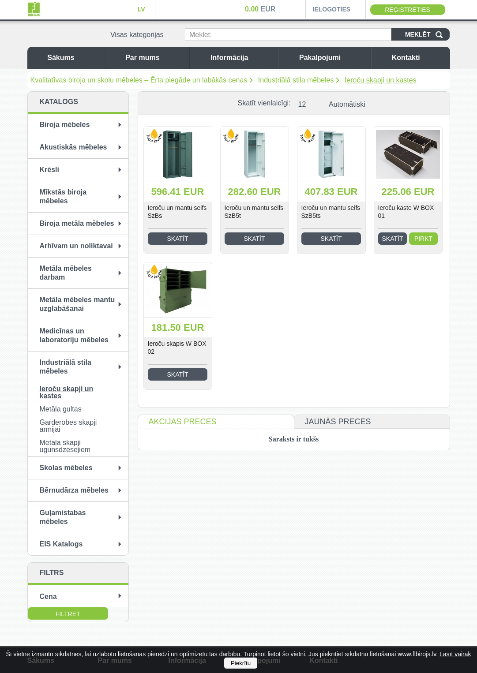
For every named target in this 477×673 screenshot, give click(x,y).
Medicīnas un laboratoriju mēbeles (74, 335)
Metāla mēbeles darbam (66, 273)
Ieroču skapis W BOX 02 (177, 347)
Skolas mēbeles (66, 467)
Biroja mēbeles (65, 124)
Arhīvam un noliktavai (76, 246)
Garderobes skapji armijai (68, 426)
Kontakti (419, 57)
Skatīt (177, 238)
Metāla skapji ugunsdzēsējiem (65, 446)
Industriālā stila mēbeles (296, 80)
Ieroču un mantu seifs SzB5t (254, 211)
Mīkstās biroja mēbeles (63, 196)
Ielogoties (332, 9)
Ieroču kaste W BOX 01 (406, 211)
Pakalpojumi (332, 57)
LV (141, 9)
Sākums (73, 57)
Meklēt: (200, 34)
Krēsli (49, 169)
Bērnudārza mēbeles (74, 490)
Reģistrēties (407, 9)
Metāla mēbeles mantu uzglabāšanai (77, 304)
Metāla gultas (61, 409)
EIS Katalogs (61, 544)
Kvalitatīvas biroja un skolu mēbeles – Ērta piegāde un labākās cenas (139, 80)
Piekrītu (241, 663)
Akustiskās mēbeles (73, 147)
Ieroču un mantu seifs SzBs (177, 211)
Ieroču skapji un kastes (381, 80)
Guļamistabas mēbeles (63, 517)
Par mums (155, 57)
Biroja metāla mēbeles (77, 223)
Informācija (242, 57)
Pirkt (423, 238)
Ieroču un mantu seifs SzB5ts (331, 211)
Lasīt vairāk (455, 654)
